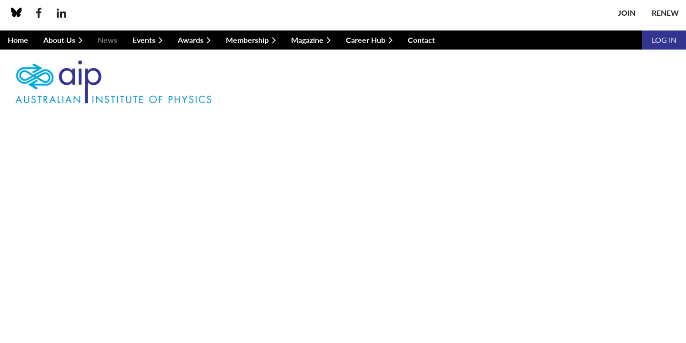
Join (627, 12)
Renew (665, 12)
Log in (664, 39)
